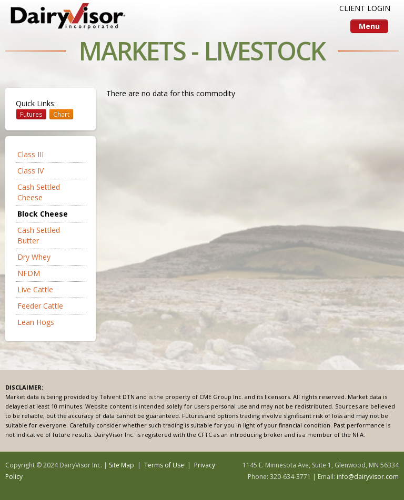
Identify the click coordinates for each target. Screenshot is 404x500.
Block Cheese (42, 214)
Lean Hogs (35, 322)
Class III (30, 154)
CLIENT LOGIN (364, 8)
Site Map (121, 465)
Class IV (30, 171)
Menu (369, 26)
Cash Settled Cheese (38, 192)
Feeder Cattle (40, 306)
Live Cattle (35, 289)
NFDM (28, 273)
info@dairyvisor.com (368, 476)
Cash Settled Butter (38, 235)
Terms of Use (164, 465)
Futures (31, 114)
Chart (61, 114)
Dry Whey (33, 257)
